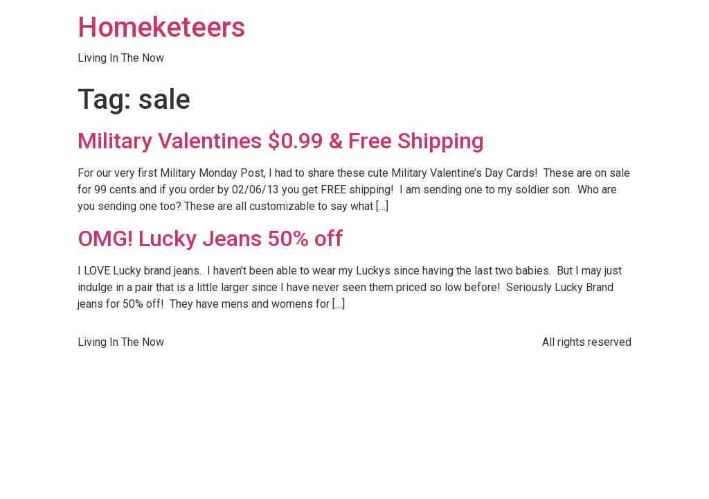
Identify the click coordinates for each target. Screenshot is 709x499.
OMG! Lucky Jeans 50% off (210, 238)
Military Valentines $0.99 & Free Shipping (281, 141)
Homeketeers (162, 27)
